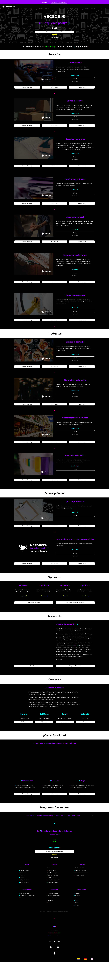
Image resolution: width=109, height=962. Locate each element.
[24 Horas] (23, 722)
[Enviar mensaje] (65, 722)
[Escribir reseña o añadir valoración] (75, 602)
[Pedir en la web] (54, 87)
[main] (54, 16)
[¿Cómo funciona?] (33, 666)
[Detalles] (75, 78)
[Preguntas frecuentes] (75, 666)
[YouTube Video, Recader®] (33, 635)
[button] (93, 815)
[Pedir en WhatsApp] (27, 87)
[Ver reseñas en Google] (33, 602)
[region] (54, 2)
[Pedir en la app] (82, 87)
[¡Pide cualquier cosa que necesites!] (54, 32)
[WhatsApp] (44, 722)
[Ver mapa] (85, 722)
